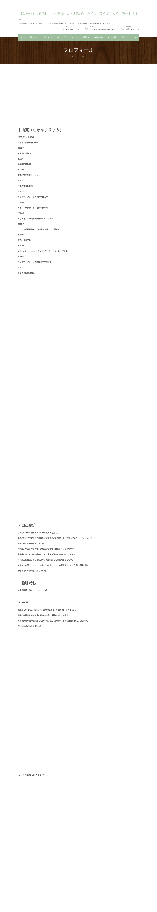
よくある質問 (112, 37)
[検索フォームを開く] (136, 37)
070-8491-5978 (72, 29)
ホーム (23, 37)
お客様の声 (86, 37)
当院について (34, 37)
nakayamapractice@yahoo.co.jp (102, 29)
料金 (58, 37)
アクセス (75, 37)
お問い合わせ (98, 37)
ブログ (123, 37)
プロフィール (47, 37)
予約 (65, 37)
